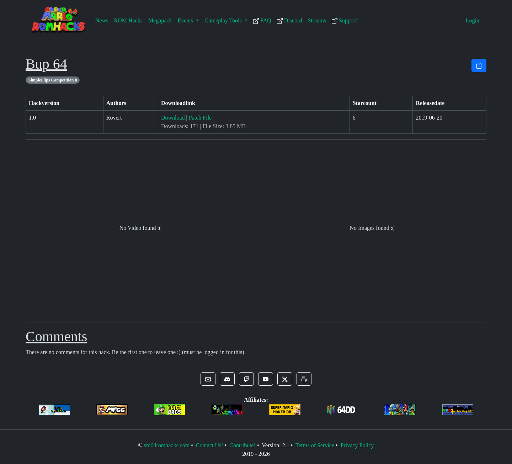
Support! (345, 20)
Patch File (200, 118)
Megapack (160, 20)
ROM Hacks (128, 20)
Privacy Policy (357, 445)
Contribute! (242, 445)
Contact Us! (209, 445)
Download (173, 118)
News (101, 20)
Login (472, 20)
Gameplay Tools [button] (223, 20)
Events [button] (186, 20)
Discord (289, 20)
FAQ (262, 20)
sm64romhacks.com (167, 445)
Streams (317, 20)
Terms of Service (314, 445)
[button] (208, 379)
